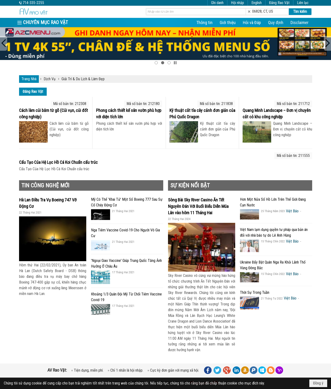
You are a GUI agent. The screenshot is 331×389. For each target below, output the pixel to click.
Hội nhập (237, 2)
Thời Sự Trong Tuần (254, 292)
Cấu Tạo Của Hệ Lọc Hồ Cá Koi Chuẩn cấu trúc (58, 162)
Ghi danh (217, 2)
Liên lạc (303, 2)
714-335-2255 (33, 2)
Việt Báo (292, 211)
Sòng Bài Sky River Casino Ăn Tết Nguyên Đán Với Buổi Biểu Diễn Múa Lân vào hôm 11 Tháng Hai (198, 206)
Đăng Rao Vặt (279, 2)
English (256, 2)
